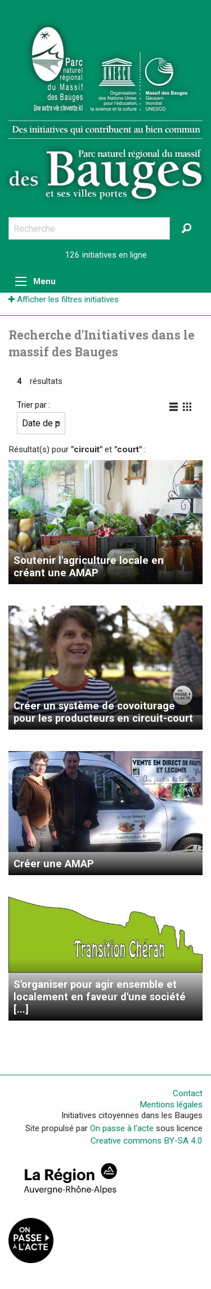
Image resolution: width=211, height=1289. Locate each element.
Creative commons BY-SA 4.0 (147, 1141)
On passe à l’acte (122, 1128)
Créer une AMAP (54, 863)
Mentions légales (171, 1105)
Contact (188, 1093)
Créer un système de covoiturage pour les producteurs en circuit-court (103, 712)
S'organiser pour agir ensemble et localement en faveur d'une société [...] (100, 996)
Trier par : (41, 417)
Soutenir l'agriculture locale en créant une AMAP (89, 566)
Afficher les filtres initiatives (63, 299)
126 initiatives (90, 255)
